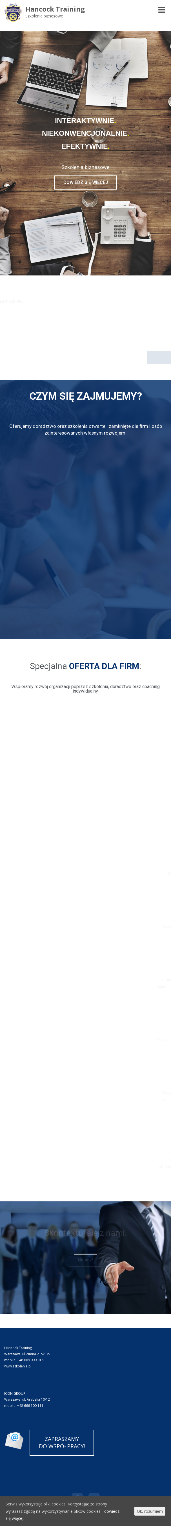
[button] (85, 182)
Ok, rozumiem (150, 1511)
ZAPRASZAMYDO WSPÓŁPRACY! (62, 1442)
